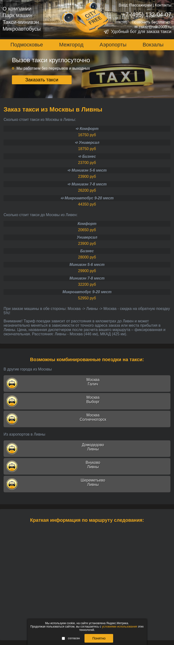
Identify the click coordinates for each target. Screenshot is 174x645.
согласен (71, 638)
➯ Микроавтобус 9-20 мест (87, 198)
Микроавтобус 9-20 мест (87, 292)
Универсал (87, 237)
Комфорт (87, 224)
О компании (17, 9)
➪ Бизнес (87, 156)
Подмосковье (27, 45)
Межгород (71, 45)
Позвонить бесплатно (151, 22)
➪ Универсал (87, 142)
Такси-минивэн (21, 22)
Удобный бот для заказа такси (141, 31)
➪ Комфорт (86, 129)
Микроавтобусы (22, 29)
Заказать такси (41, 79)
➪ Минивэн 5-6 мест (86, 170)
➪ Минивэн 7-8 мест (86, 184)
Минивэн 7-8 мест (87, 278)
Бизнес (87, 251)
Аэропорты (113, 45)
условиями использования (119, 626)
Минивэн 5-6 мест (87, 265)
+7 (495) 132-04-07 (146, 14)
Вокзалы (152, 45)
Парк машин (17, 15)
